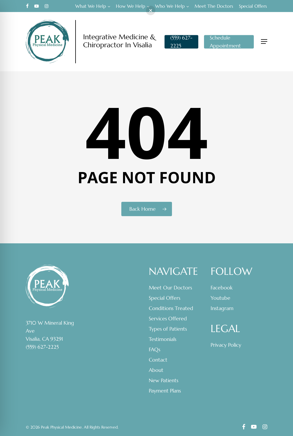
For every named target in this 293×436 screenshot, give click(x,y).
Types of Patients (168, 328)
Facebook (222, 287)
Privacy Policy (226, 345)
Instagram (222, 308)
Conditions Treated (171, 308)
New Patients (163, 380)
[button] (264, 42)
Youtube (220, 298)
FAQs (154, 349)
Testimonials (162, 339)
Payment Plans (165, 390)
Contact (158, 359)
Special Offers (164, 298)
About (156, 370)
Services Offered (168, 318)
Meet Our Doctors (170, 287)
